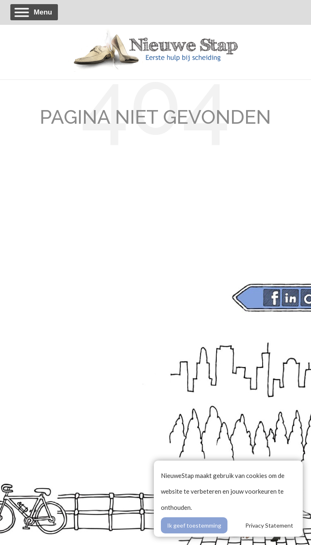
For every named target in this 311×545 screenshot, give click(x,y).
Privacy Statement (269, 525)
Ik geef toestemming (194, 525)
